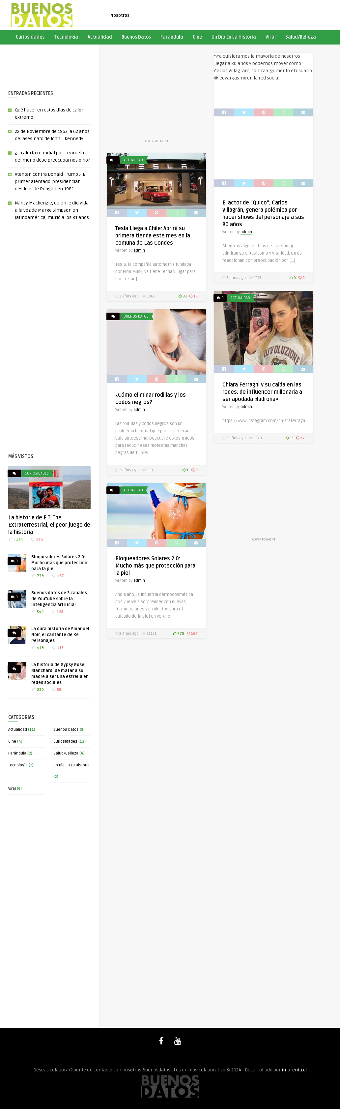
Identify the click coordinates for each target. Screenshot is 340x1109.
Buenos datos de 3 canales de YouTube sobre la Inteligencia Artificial (59, 598)
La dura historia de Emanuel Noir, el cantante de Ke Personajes (60, 634)
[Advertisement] (46, 63)
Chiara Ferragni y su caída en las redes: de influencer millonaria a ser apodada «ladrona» (262, 392)
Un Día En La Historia (234, 37)
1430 (15, 540)
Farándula (171, 37)
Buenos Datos (136, 37)
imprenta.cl (294, 1070)
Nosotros (119, 15)
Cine (197, 37)
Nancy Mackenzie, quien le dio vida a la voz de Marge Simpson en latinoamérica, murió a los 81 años (52, 210)
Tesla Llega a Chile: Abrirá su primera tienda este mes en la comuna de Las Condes (152, 235)
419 (37, 648)
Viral (271, 37)
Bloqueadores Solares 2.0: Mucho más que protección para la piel (59, 562)
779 (37, 576)
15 (193, 296)
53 (290, 438)
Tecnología (66, 37)
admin (246, 232)
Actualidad (100, 37)
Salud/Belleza (300, 37)
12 (300, 438)
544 (37, 612)
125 (57, 612)
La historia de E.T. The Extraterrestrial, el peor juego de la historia (49, 525)
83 (183, 296)
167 (57, 576)
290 (37, 690)
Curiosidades (30, 37)
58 (56, 690)
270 (36, 540)
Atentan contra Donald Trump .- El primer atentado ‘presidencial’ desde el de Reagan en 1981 (51, 181)
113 (57, 648)
